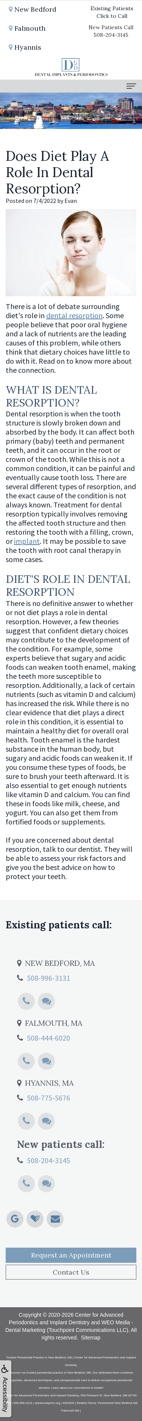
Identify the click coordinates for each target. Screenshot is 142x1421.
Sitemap (90, 1338)
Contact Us (71, 1282)
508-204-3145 (48, 1170)
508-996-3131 (48, 988)
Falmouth (27, 28)
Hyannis (25, 47)
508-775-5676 (48, 1108)
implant (27, 541)
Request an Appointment (71, 1265)
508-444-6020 (48, 1048)
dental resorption (74, 315)
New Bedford (32, 9)
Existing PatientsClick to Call (112, 12)
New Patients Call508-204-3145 (111, 31)
